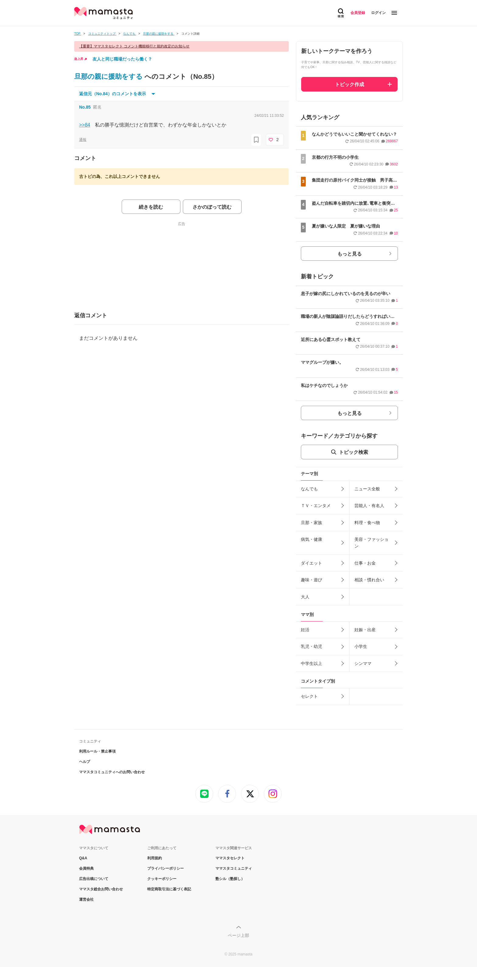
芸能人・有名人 (369, 505)
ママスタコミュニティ (233, 868)
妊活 (305, 629)
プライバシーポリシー (165, 868)
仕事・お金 (365, 563)
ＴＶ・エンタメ (316, 505)
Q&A (83, 858)
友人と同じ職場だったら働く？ (122, 59)
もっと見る (349, 253)
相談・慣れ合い (369, 579)
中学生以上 (311, 663)
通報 (82, 139)
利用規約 (154, 858)
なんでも (309, 488)
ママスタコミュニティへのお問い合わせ (112, 772)
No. (85, 107)
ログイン (378, 13)
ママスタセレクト (230, 858)
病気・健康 (311, 539)
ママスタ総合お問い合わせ (101, 889)
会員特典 (86, 868)
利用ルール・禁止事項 (97, 751)
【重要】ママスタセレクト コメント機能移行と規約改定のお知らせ (134, 46)
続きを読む (151, 207)
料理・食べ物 (367, 522)
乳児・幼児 (311, 646)
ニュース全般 (367, 488)
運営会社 (86, 899)
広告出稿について (93, 879)
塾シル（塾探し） (230, 879)
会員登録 (357, 13)
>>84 (84, 124)
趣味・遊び (311, 579)
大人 (305, 596)
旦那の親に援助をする (109, 76)
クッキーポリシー (161, 879)
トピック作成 (349, 84)
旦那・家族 (311, 522)
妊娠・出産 (365, 629)
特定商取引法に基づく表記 (169, 889)
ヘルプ (84, 762)
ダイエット (311, 563)
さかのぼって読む (212, 207)
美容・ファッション (371, 542)
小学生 (360, 646)
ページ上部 (238, 935)
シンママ (362, 663)
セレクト (309, 696)
